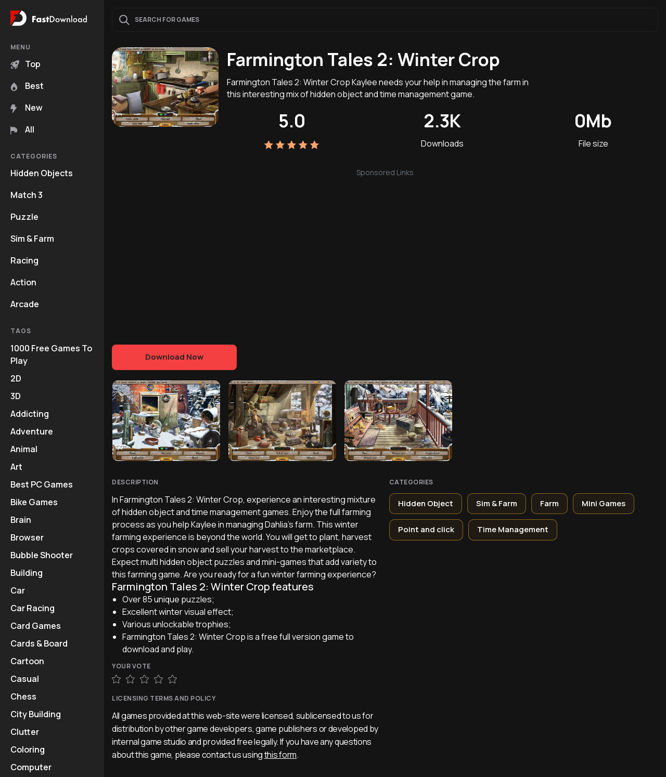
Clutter (24, 732)
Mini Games (603, 503)
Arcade (24, 304)
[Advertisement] (385, 251)
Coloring (27, 749)
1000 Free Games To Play (51, 354)
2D (15, 378)
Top (25, 64)
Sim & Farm (32, 238)
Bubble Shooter (41, 555)
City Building (35, 714)
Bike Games (34, 502)
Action (23, 282)
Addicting (29, 413)
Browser (27, 537)
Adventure (31, 431)
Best (27, 85)
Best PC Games (41, 484)
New (26, 107)
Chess (23, 696)
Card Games (35, 625)
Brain (20, 519)
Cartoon (27, 661)
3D (15, 396)
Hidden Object (425, 503)
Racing (24, 260)
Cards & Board (39, 643)
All (22, 129)
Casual (24, 678)
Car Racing (32, 608)
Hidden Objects (41, 173)
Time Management (512, 529)
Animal (23, 449)
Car (17, 590)
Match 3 (26, 195)
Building (26, 572)
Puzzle (24, 216)
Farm (549, 503)
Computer (31, 767)
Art (16, 466)
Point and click (426, 529)
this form (280, 754)
